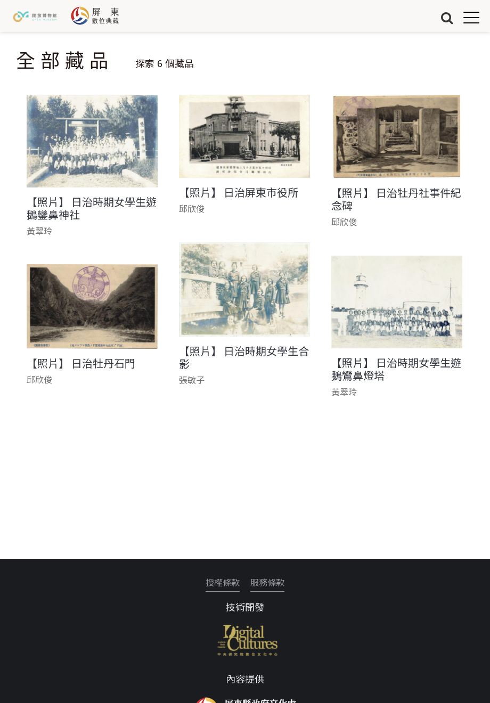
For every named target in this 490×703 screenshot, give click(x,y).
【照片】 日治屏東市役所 (238, 192)
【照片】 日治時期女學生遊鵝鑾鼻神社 (92, 208)
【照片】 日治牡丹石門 (81, 363)
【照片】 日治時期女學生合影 (244, 357)
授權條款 (223, 582)
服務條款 (267, 582)
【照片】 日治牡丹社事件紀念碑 (396, 199)
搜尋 (447, 17)
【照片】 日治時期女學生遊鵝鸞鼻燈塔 (396, 369)
